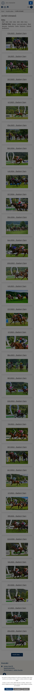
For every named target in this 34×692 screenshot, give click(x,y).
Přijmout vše (9, 689)
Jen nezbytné (18, 689)
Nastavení (26, 689)
